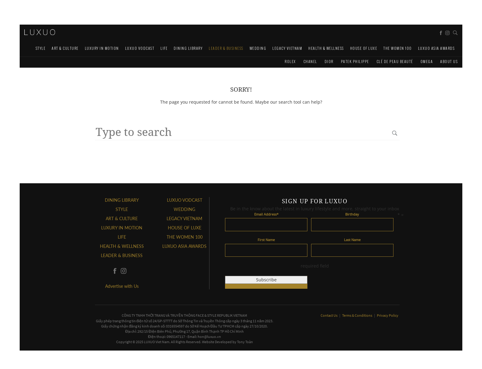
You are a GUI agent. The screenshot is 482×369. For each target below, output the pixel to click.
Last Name (352, 239)
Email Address (266, 214)
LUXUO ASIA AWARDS (436, 48)
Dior (329, 61)
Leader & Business (226, 48)
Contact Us (329, 315)
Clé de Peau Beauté (395, 61)
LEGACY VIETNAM (287, 48)
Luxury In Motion (102, 48)
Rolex (290, 61)
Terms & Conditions (357, 315)
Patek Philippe (355, 61)
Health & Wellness (326, 48)
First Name (266, 239)
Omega (427, 61)
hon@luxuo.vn (209, 336)
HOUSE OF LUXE (363, 48)
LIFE (164, 48)
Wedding (258, 48)
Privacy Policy (388, 315)
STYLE (41, 48)
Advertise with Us (122, 286)
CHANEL (310, 61)
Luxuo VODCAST (140, 48)
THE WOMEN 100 (397, 48)
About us (449, 61)
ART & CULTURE (65, 48)
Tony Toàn (245, 341)
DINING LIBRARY (188, 48)
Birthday (352, 214)
